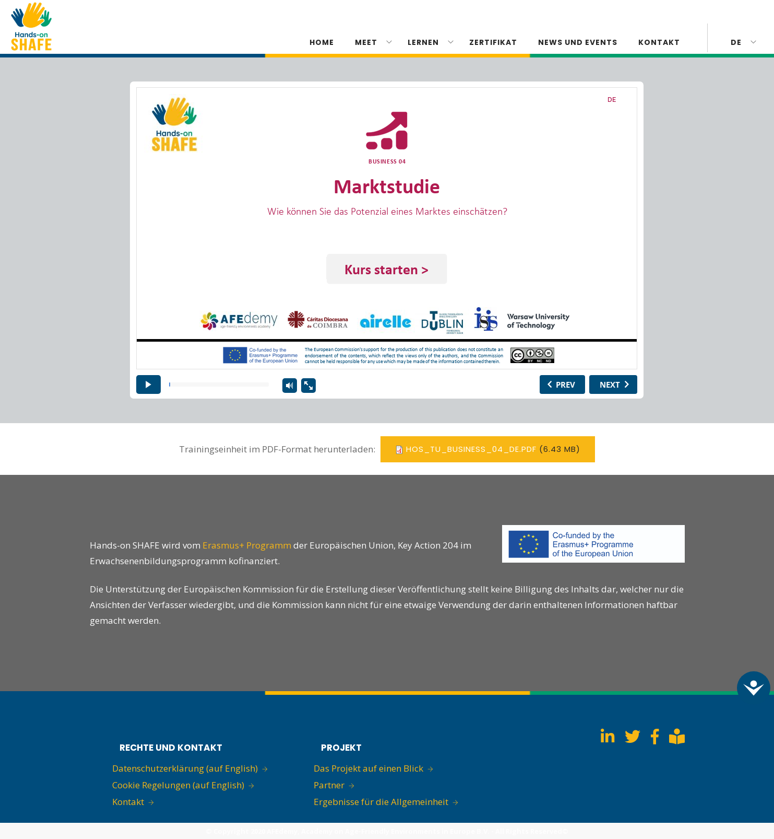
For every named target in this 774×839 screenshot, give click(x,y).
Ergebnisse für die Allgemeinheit (381, 802)
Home (321, 42)
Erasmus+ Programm (248, 545)
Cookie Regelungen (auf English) (178, 785)
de (736, 42)
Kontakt (128, 802)
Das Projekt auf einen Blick (368, 768)
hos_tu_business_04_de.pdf (471, 449)
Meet (366, 42)
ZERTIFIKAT (493, 42)
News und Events (577, 42)
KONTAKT (659, 42)
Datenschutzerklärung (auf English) (185, 768)
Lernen (423, 42)
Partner (329, 785)
